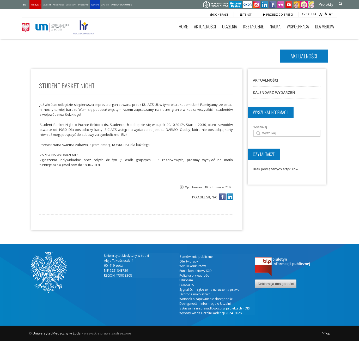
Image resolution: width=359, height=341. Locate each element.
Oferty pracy (188, 261)
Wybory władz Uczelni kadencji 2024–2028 (210, 313)
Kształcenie (253, 26)
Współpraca (298, 26)
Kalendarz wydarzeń (274, 92)
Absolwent (58, 4)
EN (24, 4)
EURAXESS (186, 285)
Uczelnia (229, 26)
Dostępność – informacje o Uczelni (205, 303)
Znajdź (105, 4)
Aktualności (205, 26)
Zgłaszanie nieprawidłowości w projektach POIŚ (214, 308)
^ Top (326, 333)
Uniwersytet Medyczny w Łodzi (57, 333)
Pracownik (83, 4)
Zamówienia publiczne (196, 256)
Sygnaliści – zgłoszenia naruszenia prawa (209, 289)
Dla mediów (324, 26)
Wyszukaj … (261, 127)
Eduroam (186, 280)
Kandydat (35, 4)
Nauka (275, 26)
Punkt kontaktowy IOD (195, 271)
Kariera (95, 4)
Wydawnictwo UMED (121, 4)
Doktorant (71, 4)
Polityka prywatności (194, 275)
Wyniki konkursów (192, 266)
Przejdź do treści (278, 14)
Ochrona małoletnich (194, 294)
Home (183, 26)
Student (46, 4)
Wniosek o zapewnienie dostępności (206, 299)
